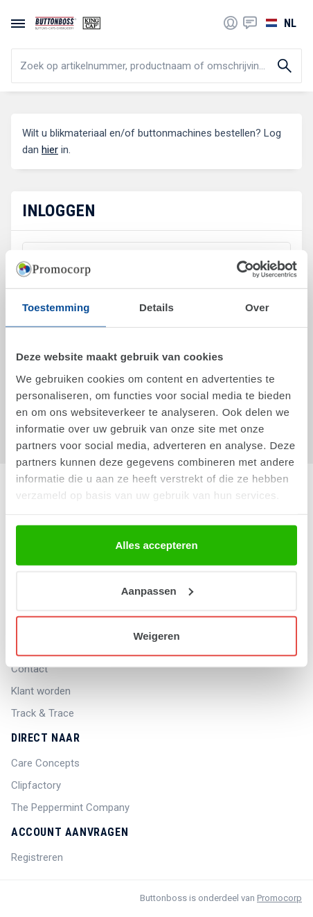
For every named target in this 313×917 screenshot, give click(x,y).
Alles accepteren (156, 545)
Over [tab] (257, 307)
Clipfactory (36, 785)
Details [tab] (156, 307)
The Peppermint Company (70, 807)
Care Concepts (45, 763)
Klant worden (41, 691)
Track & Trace (42, 713)
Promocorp (279, 898)
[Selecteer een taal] (279, 22)
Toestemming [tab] (56, 307)
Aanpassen (157, 590)
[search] (156, 66)
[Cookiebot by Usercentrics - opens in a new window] (236, 269)
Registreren (37, 857)
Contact (29, 669)
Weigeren (156, 636)
